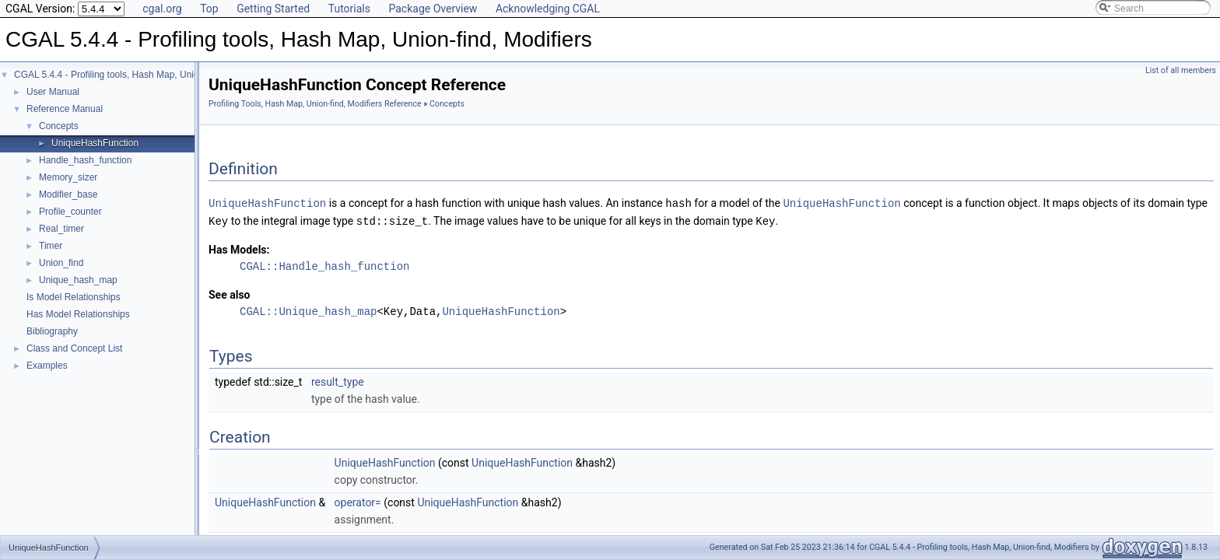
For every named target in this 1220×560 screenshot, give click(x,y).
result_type (337, 380)
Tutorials (349, 8)
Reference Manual (64, 108)
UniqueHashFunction (94, 143)
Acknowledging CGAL (548, 8)
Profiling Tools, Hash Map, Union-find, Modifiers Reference (315, 104)
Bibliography (52, 331)
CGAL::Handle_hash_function (324, 264)
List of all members (1180, 70)
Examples (47, 365)
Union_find (61, 262)
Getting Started (273, 8)
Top (209, 8)
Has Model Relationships (78, 314)
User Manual (52, 91)
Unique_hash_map (78, 280)
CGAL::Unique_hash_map (308, 310)
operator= (358, 501)
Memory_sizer (68, 177)
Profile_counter (70, 211)
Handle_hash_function (85, 160)
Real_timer (61, 228)
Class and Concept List (74, 348)
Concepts (59, 126)
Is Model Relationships (73, 297)
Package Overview (432, 8)
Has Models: (239, 248)
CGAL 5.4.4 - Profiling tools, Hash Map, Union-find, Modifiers (139, 74)
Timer (50, 245)
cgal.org (161, 8)
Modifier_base (68, 194)
